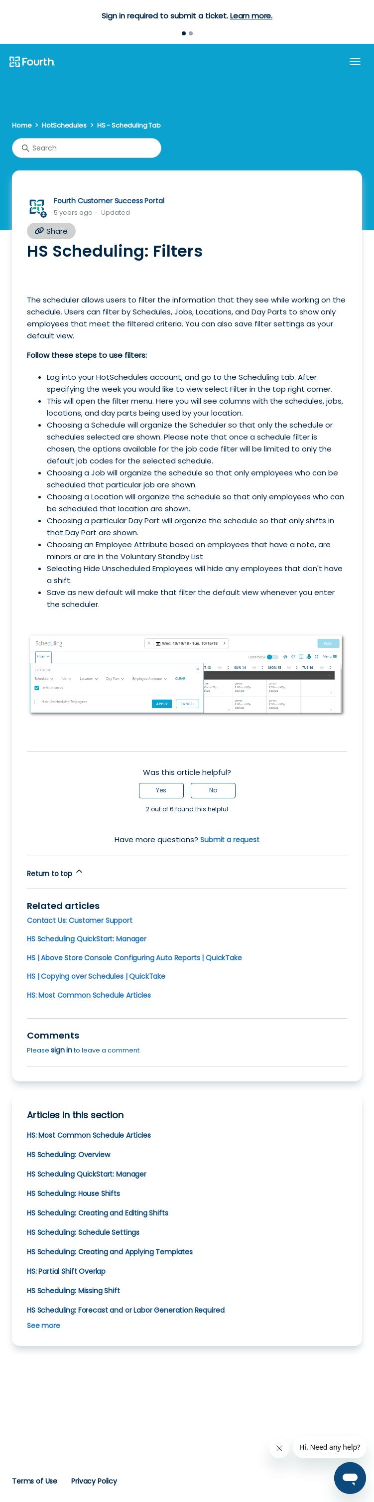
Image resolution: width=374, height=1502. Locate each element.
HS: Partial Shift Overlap (66, 1271)
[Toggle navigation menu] (355, 62)
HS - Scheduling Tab (129, 125)
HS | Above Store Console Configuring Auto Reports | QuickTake (134, 958)
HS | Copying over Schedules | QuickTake (96, 976)
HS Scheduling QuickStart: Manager (86, 939)
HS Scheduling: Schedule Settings (83, 1232)
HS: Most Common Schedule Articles (89, 995)
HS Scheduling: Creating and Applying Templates (110, 1252)
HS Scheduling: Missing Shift (73, 1291)
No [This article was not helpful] (213, 790)
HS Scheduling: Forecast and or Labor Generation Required (125, 1310)
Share (51, 231)
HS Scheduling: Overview (68, 1155)
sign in (61, 1050)
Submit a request (229, 840)
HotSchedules (64, 125)
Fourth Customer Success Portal (109, 201)
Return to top (55, 872)
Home (21, 125)
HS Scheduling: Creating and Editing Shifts (97, 1213)
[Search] (86, 148)
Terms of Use (34, 1481)
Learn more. (251, 15)
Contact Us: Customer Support (79, 920)
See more (43, 1326)
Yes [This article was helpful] (161, 790)
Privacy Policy (94, 1481)
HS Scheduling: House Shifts (73, 1194)
